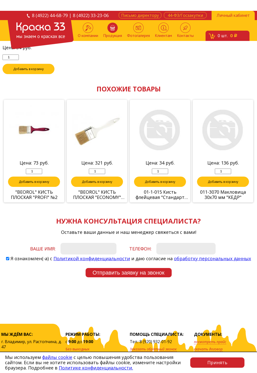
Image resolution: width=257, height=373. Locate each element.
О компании (88, 30)
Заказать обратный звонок (153, 349)
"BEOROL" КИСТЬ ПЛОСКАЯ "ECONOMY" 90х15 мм (97, 202)
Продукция (112, 30)
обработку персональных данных (212, 266)
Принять (217, 362)
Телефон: (140, 256)
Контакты (185, 30)
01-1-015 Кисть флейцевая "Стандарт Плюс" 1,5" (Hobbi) (160, 202)
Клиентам (163, 30)
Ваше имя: (43, 256)
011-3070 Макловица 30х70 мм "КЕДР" (223, 202)
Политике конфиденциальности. (96, 368)
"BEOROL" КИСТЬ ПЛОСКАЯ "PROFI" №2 (34, 202)
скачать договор (208, 349)
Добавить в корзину (29, 76)
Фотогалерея (138, 30)
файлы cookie (57, 357)
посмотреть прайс (210, 341)
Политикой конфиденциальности (91, 266)
